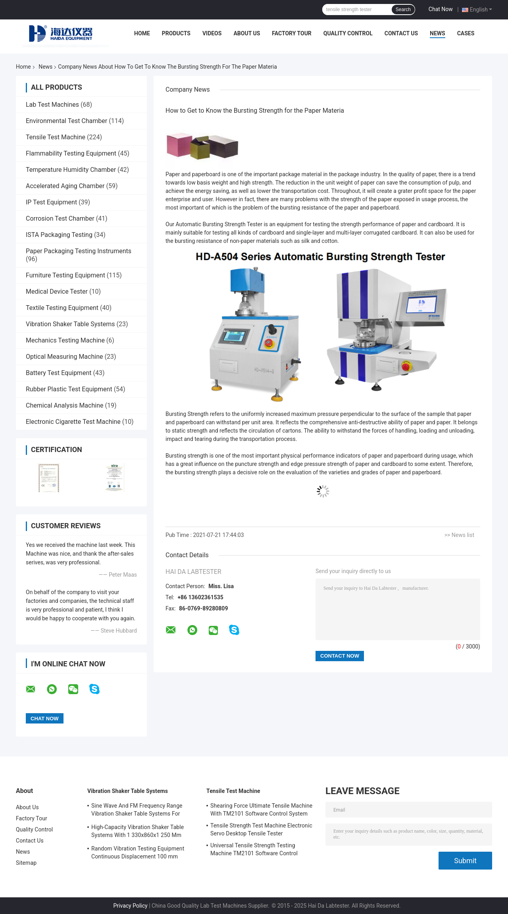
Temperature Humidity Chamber (71, 169)
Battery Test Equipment (58, 373)
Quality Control (348, 33)
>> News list (459, 535)
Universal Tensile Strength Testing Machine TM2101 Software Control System (254, 850)
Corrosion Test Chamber (60, 218)
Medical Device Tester (57, 291)
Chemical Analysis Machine (64, 405)
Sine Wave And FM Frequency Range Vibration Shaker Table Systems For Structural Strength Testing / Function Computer (138, 810)
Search (403, 9)
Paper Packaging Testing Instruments (78, 251)
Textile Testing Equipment (62, 308)
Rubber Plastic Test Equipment (69, 389)
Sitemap (26, 863)
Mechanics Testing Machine (65, 340)
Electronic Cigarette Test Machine (73, 421)
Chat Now (441, 9)
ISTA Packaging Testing (59, 235)
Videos (212, 33)
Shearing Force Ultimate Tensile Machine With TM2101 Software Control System (261, 809)
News (437, 33)
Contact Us (401, 33)
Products (176, 33)
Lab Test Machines (52, 104)
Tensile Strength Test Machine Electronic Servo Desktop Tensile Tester (261, 829)
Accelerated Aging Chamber (65, 186)
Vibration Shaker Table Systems (70, 324)
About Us (246, 33)
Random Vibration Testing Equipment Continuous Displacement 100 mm (137, 852)
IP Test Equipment (51, 202)
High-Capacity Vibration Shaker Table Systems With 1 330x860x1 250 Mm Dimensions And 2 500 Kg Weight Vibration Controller (137, 832)
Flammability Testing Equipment (71, 153)
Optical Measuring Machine (64, 356)
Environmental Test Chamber (66, 121)
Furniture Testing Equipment (65, 275)
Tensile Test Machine (55, 137)
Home (142, 33)
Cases (466, 33)
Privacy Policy (130, 905)
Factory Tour (292, 33)
